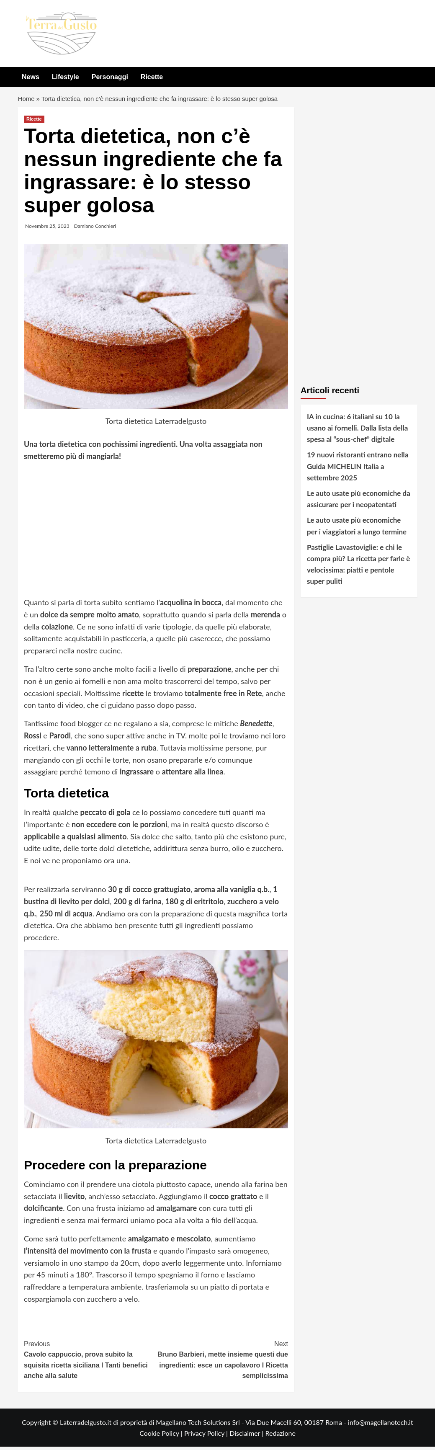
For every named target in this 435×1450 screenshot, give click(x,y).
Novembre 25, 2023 (47, 229)
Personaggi (110, 76)
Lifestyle (65, 76)
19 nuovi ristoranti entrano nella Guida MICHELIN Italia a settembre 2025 (357, 469)
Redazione (280, 1436)
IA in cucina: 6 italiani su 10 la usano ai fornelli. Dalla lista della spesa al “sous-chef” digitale (357, 430)
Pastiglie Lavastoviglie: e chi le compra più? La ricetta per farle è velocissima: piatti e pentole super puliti (358, 567)
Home (27, 100)
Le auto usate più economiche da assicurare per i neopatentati (358, 502)
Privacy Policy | (206, 1436)
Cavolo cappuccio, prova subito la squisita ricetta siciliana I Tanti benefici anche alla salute (90, 1362)
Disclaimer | (247, 1436)
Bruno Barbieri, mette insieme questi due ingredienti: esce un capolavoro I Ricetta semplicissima (222, 1362)
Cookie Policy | (161, 1436)
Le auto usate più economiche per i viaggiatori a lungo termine (357, 529)
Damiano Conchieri (95, 229)
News (30, 76)
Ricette (152, 76)
